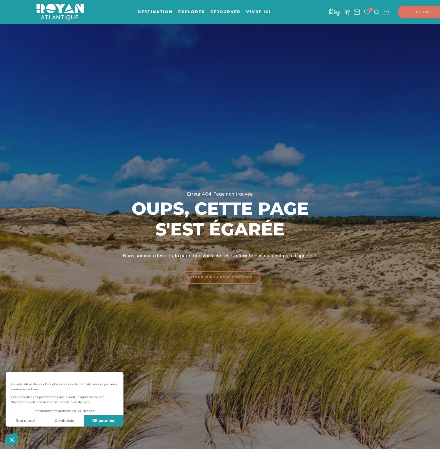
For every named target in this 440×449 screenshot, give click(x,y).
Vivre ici (258, 11)
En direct (418, 12)
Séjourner (225, 11)
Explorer (191, 11)
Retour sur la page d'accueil (220, 277)
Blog (334, 12)
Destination (155, 11)
